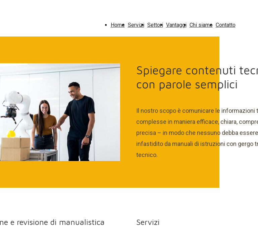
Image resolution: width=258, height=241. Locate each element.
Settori (155, 25)
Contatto (226, 25)
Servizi (136, 25)
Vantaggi (176, 25)
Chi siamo (201, 25)
